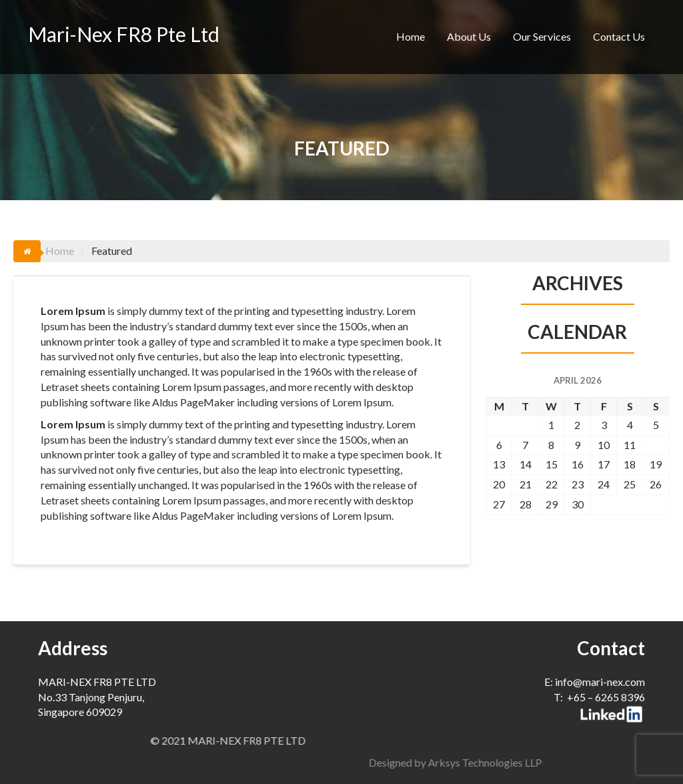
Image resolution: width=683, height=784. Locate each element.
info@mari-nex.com (600, 681)
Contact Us (619, 36)
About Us (469, 36)
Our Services (542, 36)
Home (410, 36)
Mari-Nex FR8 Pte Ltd (123, 34)
